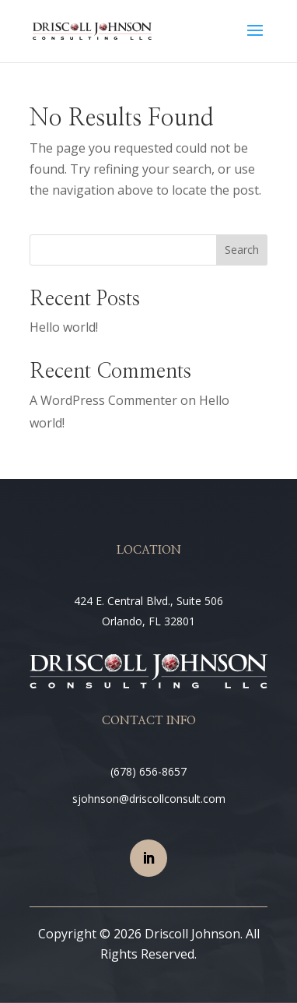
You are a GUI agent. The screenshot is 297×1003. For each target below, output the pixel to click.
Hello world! (64, 327)
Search (242, 249)
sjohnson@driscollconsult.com (148, 798)
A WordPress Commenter (103, 400)
